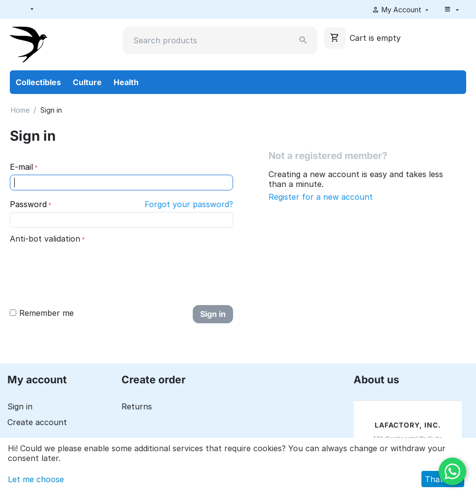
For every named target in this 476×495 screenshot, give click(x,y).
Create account (37, 422)
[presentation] (84, 265)
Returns (136, 406)
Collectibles (38, 82)
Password (28, 204)
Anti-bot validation (45, 239)
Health (126, 82)
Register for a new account (320, 197)
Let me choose (36, 479)
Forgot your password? (189, 204)
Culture (87, 82)
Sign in (213, 314)
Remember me (42, 313)
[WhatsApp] (452, 471)
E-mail (21, 167)
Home (20, 110)
